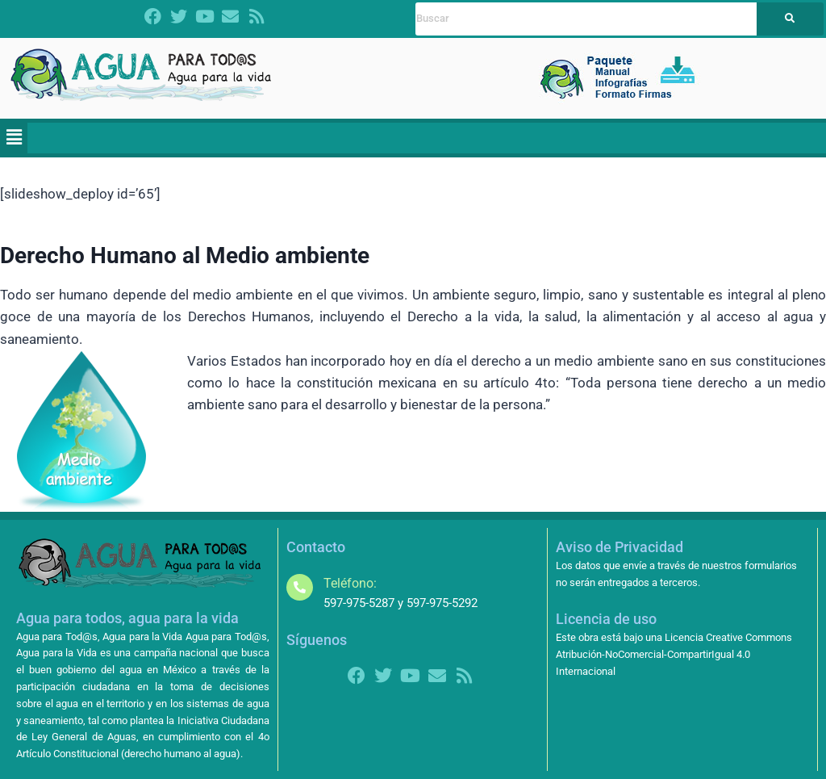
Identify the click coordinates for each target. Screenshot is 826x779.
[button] (13, 138)
